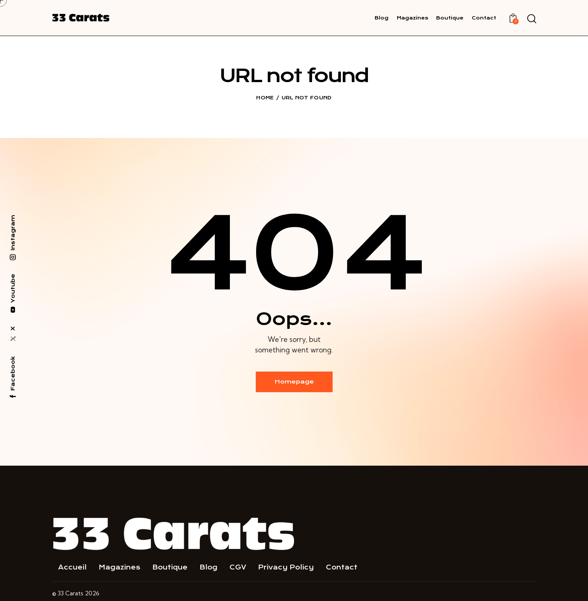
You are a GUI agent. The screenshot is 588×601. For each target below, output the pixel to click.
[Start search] (531, 19)
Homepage (294, 381)
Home (265, 97)
